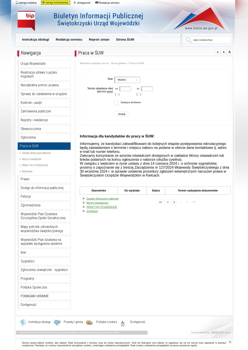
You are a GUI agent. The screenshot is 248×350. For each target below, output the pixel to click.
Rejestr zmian (99, 39)
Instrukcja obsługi (35, 39)
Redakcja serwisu (107, 2)
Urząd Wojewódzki (33, 64)
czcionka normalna (218, 51)
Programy (27, 279)
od (116, 88)
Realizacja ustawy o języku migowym (39, 74)
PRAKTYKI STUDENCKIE (35, 165)
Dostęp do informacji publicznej (42, 188)
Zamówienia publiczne (36, 111)
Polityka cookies (106, 322)
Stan (110, 78)
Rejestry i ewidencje (34, 120)
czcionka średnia (223, 51)
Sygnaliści (27, 261)
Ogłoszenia (28, 137)
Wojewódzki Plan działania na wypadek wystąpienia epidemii (41, 242)
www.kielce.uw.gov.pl (196, 18)
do (138, 88)
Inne (23, 252)
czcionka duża (229, 51)
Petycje (26, 196)
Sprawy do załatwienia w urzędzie (44, 94)
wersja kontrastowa (55, 2)
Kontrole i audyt (31, 103)
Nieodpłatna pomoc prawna (40, 85)
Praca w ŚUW (29, 146)
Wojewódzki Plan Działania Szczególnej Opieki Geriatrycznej (43, 216)
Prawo (25, 179)
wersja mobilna (26, 2)
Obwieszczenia (31, 129)
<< (159, 202)
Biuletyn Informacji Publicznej (85, 21)
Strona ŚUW (125, 39)
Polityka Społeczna (34, 287)
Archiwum (27, 171)
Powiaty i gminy (73, 322)
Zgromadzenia (30, 205)
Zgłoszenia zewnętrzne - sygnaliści (44, 270)
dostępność (82, 2)
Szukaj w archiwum (131, 102)
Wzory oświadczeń (32, 159)
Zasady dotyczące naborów (36, 153)
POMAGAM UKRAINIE (35, 296)
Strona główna (118, 63)
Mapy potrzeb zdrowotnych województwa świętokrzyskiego (42, 229)
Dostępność (28, 305)
